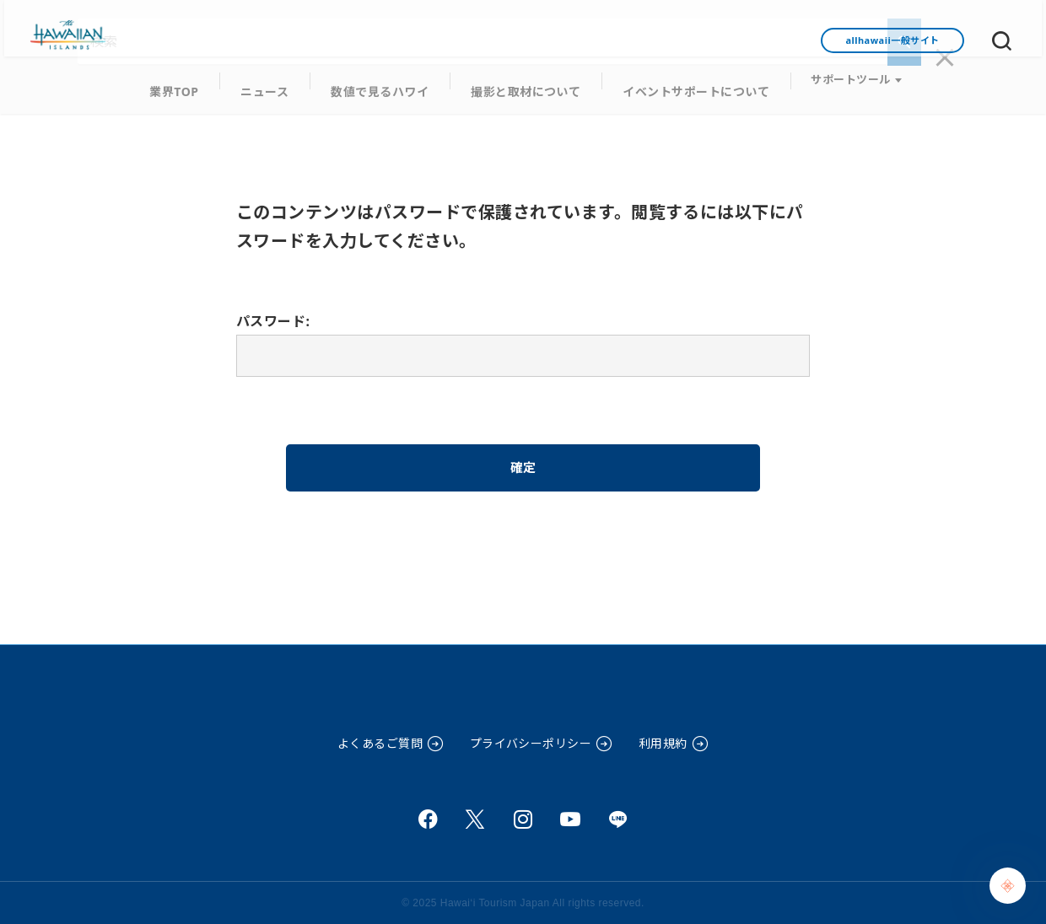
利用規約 (663, 743)
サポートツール (831, 85)
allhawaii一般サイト (892, 40)
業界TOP (191, 85)
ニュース (277, 85)
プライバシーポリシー (531, 743)
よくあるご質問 (380, 743)
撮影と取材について (523, 85)
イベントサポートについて (682, 85)
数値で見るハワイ (385, 85)
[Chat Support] (1007, 886)
